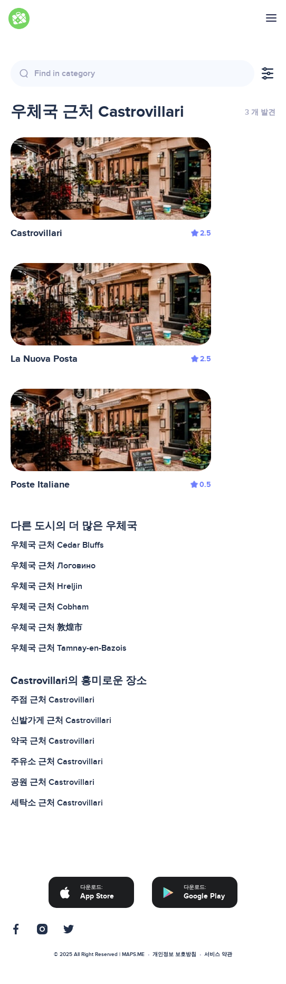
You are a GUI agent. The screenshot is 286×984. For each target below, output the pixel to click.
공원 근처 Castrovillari (52, 782)
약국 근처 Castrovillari (52, 741)
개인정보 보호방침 (174, 954)
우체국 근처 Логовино (53, 565)
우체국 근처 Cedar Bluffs (57, 545)
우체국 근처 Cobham (50, 607)
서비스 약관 (218, 954)
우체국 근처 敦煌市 (46, 627)
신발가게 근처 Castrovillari (61, 720)
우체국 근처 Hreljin (46, 586)
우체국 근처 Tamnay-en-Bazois (69, 648)
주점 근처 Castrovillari (52, 700)
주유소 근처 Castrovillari (57, 761)
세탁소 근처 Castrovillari (57, 803)
